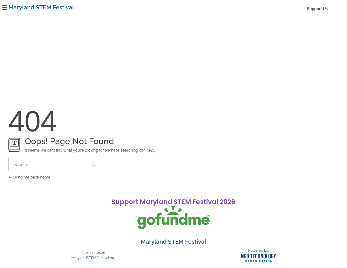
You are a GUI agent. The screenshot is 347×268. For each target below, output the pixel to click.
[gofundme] (173, 217)
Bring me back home (29, 177)
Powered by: (258, 250)
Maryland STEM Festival (41, 7)
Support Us (317, 8)
